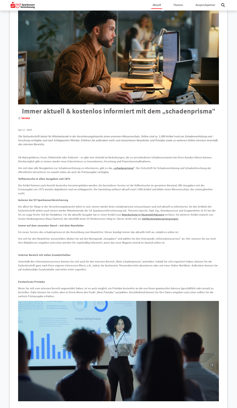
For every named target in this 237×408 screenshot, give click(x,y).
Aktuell (157, 5)
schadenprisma (123, 168)
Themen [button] (178, 5)
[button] (223, 5)
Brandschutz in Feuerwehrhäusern (143, 214)
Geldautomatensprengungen (160, 218)
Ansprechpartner (205, 5)
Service (25, 118)
